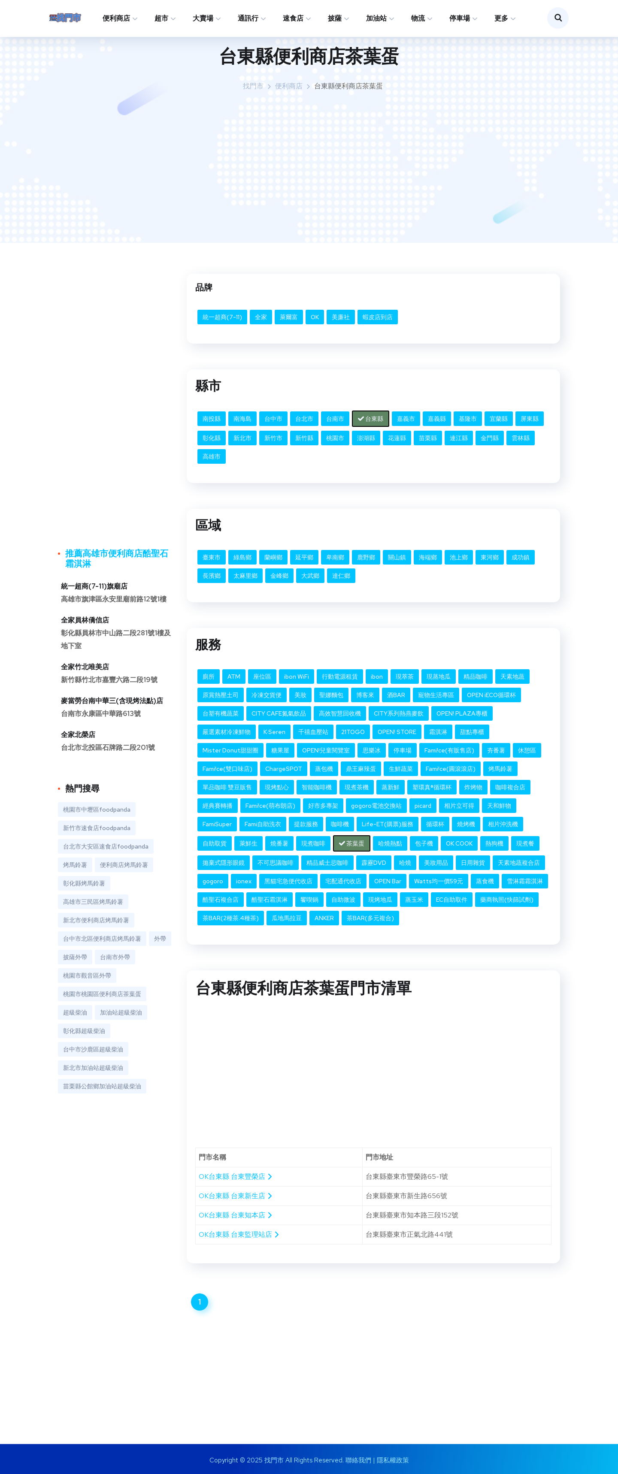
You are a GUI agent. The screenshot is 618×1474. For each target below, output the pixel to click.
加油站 (376, 18)
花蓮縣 (397, 438)
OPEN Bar (387, 881)
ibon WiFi (296, 676)
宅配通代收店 (343, 881)
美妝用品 (436, 863)
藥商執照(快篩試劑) (506, 899)
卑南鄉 (335, 557)
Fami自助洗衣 (263, 824)
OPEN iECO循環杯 (491, 695)
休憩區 (527, 750)
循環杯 (435, 824)
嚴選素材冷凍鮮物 (227, 732)
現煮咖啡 (313, 843)
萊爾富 (289, 317)
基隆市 (468, 419)
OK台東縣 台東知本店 (236, 1215)
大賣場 (203, 18)
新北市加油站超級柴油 (93, 1068)
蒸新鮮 (391, 787)
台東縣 (370, 419)
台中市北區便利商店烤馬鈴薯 (102, 938)
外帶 (160, 938)
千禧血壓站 (313, 732)
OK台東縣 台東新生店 (236, 1195)
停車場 (459, 18)
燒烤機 (466, 824)
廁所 (209, 676)
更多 (501, 18)
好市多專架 (323, 805)
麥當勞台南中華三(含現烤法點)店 (112, 700)
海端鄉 (428, 557)
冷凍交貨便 (266, 695)
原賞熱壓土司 (221, 695)
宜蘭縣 (499, 419)
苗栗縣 (428, 438)
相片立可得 (459, 805)
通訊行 (248, 18)
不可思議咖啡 (276, 863)
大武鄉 (310, 576)
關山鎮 (397, 557)
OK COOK (459, 843)
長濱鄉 (212, 576)
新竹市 (273, 438)
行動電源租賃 (340, 676)
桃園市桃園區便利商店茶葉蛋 (102, 994)
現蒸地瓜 (439, 676)
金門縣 (490, 438)
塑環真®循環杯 (431, 787)
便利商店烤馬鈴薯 (124, 865)
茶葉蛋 (351, 843)
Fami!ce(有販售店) (449, 750)
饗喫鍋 (309, 899)
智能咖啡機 (317, 787)
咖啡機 (340, 824)
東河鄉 (490, 557)
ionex (243, 881)
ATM (233, 676)
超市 (161, 18)
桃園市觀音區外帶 (87, 975)
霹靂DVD (373, 863)
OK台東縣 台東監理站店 (239, 1234)
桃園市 (335, 438)
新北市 (242, 438)
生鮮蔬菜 (401, 769)
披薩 (335, 18)
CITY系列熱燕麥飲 (399, 713)
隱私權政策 (393, 1460)
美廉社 (341, 317)
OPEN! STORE (397, 732)
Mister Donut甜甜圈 (230, 750)
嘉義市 (406, 419)
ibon (377, 676)
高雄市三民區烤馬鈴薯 (93, 902)
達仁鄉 (341, 576)
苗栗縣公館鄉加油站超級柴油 (102, 1086)
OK (315, 317)
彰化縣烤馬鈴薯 (84, 883)
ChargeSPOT (283, 769)
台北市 (304, 419)
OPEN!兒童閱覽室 (326, 750)
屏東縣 (530, 419)
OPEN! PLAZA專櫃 (462, 713)
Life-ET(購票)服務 (387, 824)
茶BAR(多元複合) (370, 918)
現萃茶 (405, 676)
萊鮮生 (248, 843)
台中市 (273, 419)
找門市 (253, 86)
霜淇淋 (438, 732)
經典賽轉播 (218, 805)
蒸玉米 (414, 899)
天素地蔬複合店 (519, 863)
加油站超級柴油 (121, 1012)
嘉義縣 (437, 419)
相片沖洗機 (503, 824)
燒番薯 (279, 843)
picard (423, 805)
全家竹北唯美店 (85, 666)
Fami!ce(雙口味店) (227, 769)
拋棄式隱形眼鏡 (224, 863)
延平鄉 (304, 557)
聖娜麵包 (331, 695)
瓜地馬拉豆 (287, 918)
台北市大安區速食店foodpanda (105, 846)
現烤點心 (277, 787)
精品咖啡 (476, 676)
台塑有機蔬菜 (221, 713)
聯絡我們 (358, 1460)
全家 (261, 317)
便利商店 (116, 18)
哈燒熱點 (390, 843)
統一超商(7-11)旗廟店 (94, 586)
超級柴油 (75, 1012)
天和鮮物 (499, 805)
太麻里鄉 (245, 576)
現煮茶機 (357, 787)
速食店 (293, 18)
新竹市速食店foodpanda (96, 828)
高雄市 (212, 456)
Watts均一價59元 (438, 881)
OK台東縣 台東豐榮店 (236, 1176)
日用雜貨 (473, 863)
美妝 (300, 695)
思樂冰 (372, 750)
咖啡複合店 (510, 787)
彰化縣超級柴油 (84, 1031)
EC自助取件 (451, 899)
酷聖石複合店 (221, 899)
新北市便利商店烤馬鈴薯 (96, 920)
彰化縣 (212, 438)
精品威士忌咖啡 (327, 863)
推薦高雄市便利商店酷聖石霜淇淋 (116, 558)
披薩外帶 (75, 957)
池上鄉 (459, 557)
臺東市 (212, 557)
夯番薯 (496, 750)
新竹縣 (304, 438)
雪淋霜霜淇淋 (525, 881)
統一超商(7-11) (222, 317)
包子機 (424, 843)
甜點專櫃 (472, 732)
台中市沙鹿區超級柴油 (93, 1049)
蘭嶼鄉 (273, 557)
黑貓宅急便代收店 (288, 881)
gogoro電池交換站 (376, 805)
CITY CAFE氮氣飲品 (278, 713)
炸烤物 (473, 787)
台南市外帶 (115, 957)
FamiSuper (217, 824)
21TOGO (353, 732)
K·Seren (274, 732)
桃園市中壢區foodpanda (96, 809)
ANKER (324, 918)
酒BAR (396, 695)
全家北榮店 (78, 734)
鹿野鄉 (366, 557)
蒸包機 (324, 769)
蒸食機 (485, 881)
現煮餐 (525, 843)
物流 (418, 18)
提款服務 (306, 824)
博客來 (365, 695)
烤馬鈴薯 (500, 769)
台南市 (335, 419)
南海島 (242, 419)
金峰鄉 (279, 576)
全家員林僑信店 (85, 620)
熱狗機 (494, 843)
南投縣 (212, 419)
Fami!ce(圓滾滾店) (451, 769)
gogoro (213, 881)
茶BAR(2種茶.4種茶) (231, 918)
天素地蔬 (512, 676)
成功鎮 (521, 557)
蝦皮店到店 (378, 317)
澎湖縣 (366, 438)
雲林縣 (521, 438)
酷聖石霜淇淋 (269, 899)
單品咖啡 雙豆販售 (227, 787)
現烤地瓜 (380, 899)
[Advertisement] (315, 166)
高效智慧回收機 (340, 713)
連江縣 (459, 438)
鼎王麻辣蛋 (361, 769)
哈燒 (405, 863)
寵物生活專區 (436, 695)
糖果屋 (280, 750)
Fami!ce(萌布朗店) (270, 805)
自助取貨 (215, 843)
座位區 (262, 676)
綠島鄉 (242, 557)
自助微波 (343, 899)
